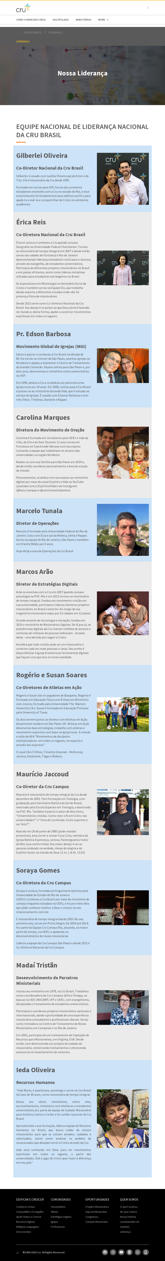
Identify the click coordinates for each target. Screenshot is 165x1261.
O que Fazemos (129, 1206)
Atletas (54, 1211)
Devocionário (23, 1231)
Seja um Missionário (96, 1211)
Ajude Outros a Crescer (28, 1216)
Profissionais (58, 1226)
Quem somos (33, 32)
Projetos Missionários (97, 1206)
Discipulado (61, 19)
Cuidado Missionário (96, 1221)
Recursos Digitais (25, 1221)
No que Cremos (128, 1211)
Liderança (55, 32)
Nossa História (128, 1216)
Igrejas (54, 1221)
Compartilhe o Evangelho (30, 1211)
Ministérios (83, 19)
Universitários (58, 1206)
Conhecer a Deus (25, 1206)
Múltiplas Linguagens (27, 1226)
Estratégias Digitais (61, 1216)
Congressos (91, 1216)
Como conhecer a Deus (31, 19)
